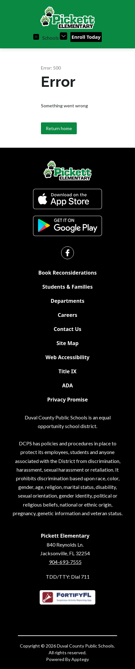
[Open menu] (36, 37)
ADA (67, 385)
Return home (59, 128)
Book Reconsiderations (67, 272)
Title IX (67, 371)
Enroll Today (86, 37)
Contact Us (68, 329)
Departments (67, 300)
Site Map (67, 343)
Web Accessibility (67, 357)
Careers (67, 314)
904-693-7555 (65, 562)
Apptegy (80, 659)
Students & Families (67, 286)
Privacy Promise (67, 399)
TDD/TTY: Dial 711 (68, 577)
